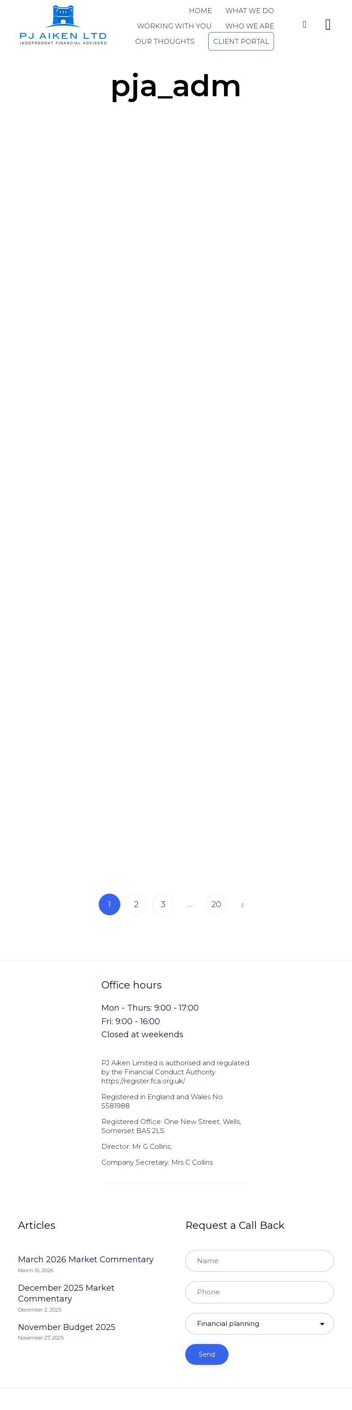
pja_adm (176, 85)
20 (216, 908)
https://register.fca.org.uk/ (143, 1084)
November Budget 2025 (66, 1331)
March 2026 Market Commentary (86, 1263)
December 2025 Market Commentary (66, 1297)
